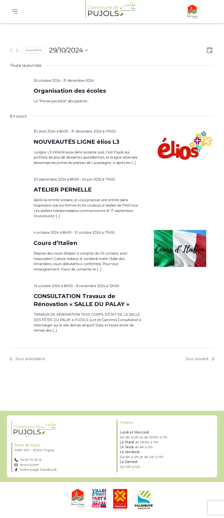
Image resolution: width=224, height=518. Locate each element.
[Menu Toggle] (15, 11)
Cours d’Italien (55, 243)
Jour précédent (27, 359)
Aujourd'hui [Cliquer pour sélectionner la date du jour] (34, 50)
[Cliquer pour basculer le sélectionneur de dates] (68, 50)
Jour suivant (199, 359)
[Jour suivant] (17, 50)
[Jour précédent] (11, 50)
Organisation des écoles (70, 90)
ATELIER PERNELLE (63, 189)
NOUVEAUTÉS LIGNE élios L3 (76, 141)
